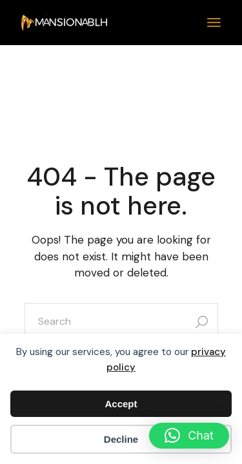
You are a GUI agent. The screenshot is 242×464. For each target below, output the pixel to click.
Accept (121, 403)
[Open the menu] (214, 22)
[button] (189, 436)
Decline (121, 439)
